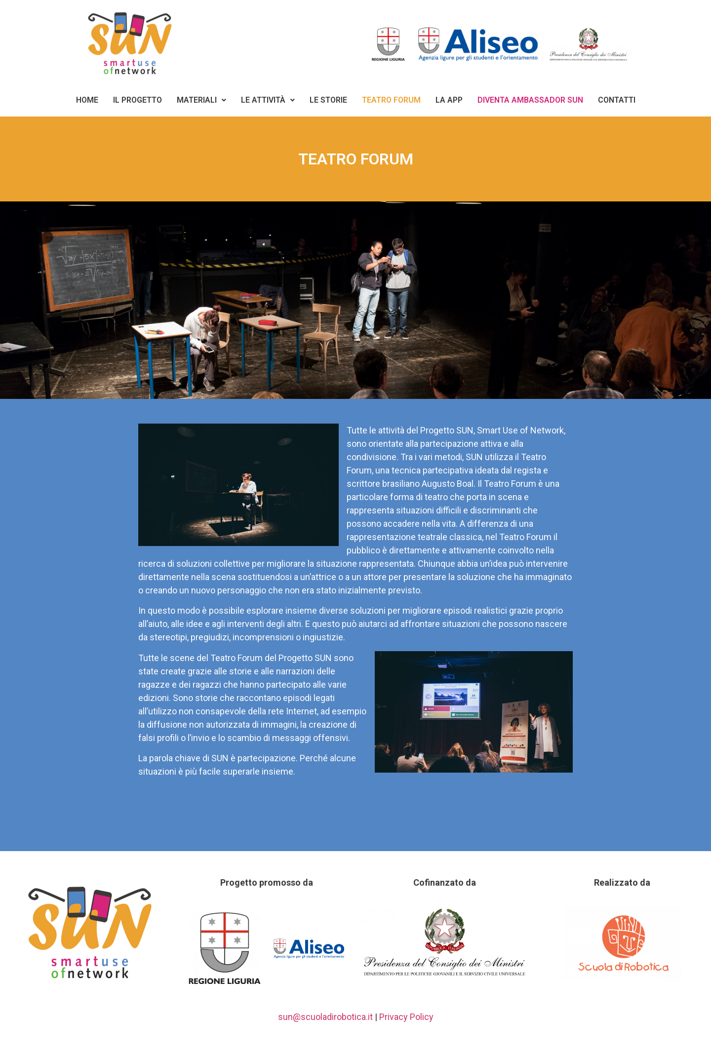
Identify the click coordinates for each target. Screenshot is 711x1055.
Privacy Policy (406, 1017)
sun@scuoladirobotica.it (325, 1017)
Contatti (616, 100)
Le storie (328, 100)
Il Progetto (137, 100)
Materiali (201, 100)
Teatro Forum (391, 100)
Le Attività (268, 100)
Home (87, 100)
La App (449, 100)
